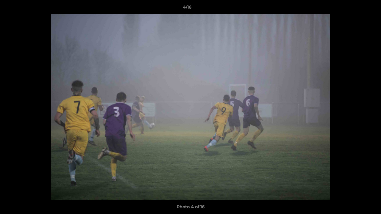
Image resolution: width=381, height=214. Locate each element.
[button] (356, 8)
